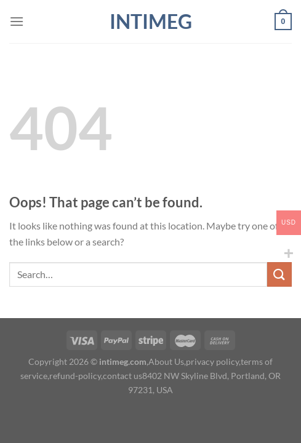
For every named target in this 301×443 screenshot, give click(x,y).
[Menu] (16, 21)
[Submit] (279, 274)
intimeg (151, 21)
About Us (166, 361)
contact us (122, 375)
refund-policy (75, 375)
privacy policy (212, 361)
